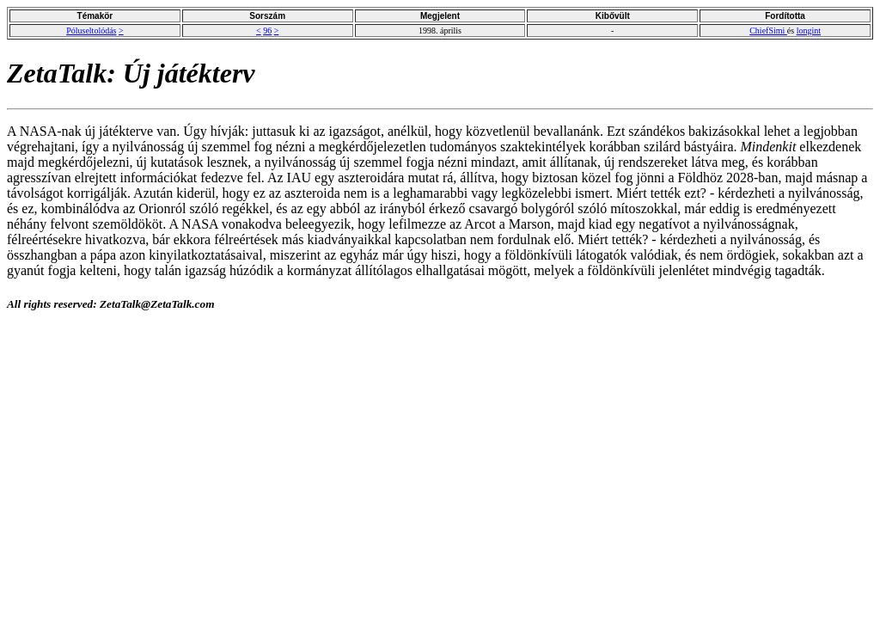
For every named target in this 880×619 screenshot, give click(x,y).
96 (267, 30)
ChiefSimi (768, 30)
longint (809, 30)
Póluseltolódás (91, 30)
